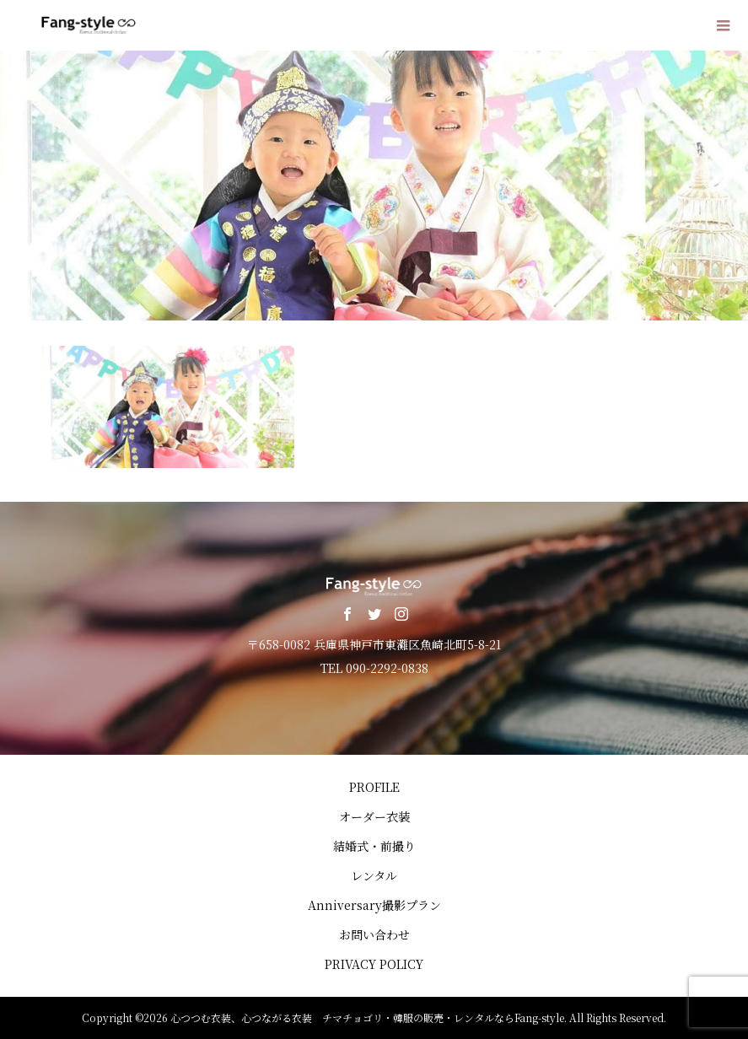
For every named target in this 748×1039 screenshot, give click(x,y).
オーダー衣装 (374, 816)
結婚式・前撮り (374, 845)
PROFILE (374, 786)
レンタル (374, 875)
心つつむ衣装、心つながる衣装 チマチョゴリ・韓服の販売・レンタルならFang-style (367, 1017)
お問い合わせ (374, 934)
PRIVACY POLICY (374, 964)
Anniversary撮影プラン (374, 904)
